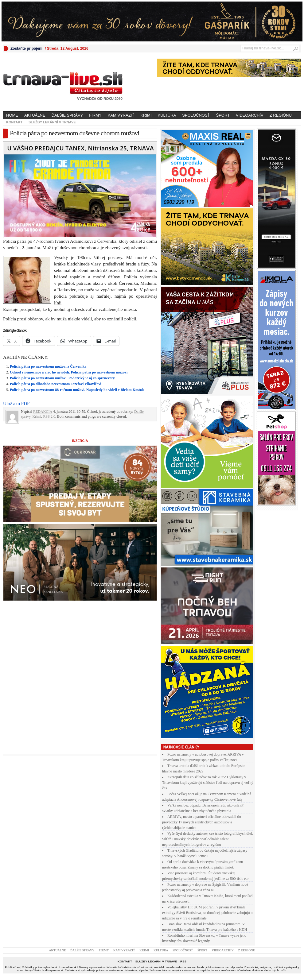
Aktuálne (34, 115)
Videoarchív (249, 115)
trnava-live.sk (67, 967)
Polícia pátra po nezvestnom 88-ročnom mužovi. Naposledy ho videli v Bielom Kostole (77, 390)
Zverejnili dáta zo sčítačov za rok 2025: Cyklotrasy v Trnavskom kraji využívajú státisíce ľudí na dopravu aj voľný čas (207, 782)
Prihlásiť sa (12, 967)
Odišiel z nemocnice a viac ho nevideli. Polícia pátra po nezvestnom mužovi (68, 372)
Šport (223, 115)
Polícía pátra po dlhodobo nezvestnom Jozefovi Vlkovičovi (55, 384)
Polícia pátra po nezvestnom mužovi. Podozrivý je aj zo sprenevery (62, 378)
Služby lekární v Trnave (52, 122)
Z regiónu (281, 115)
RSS (183, 961)
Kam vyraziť (121, 115)
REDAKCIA (42, 411)
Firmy (95, 115)
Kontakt (14, 122)
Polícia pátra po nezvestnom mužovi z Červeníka (48, 366)
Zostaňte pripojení (26, 48)
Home (12, 115)
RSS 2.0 (49, 416)
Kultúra (167, 115)
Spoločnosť (196, 115)
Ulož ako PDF (16, 403)
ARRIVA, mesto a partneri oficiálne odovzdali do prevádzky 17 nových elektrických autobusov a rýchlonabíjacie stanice (201, 822)
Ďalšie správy (67, 115)
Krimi (145, 115)
